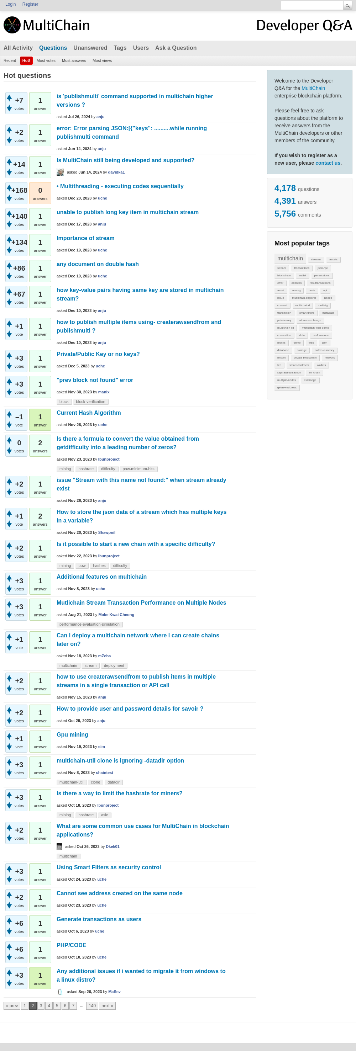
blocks (281, 342)
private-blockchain (305, 357)
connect (282, 305)
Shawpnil (106, 532)
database (283, 350)
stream (281, 268)
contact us (327, 163)
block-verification (90, 401)
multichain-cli (285, 327)
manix (104, 392)
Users (141, 48)
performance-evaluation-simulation (89, 624)
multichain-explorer (304, 297)
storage (302, 350)
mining (296, 290)
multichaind (302, 305)
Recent (10, 60)
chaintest (104, 772)
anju (100, 117)
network (330, 357)
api (325, 290)
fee (279, 365)
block (64, 401)
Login (10, 4)
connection (284, 335)
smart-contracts (299, 365)
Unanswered (90, 48)
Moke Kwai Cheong (116, 614)
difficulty (108, 469)
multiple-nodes (286, 380)
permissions (322, 275)
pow (81, 565)
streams (316, 259)
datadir (114, 782)
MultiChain (313, 88)
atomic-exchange (310, 320)
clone (95, 782)
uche (102, 198)
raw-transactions (320, 283)
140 (92, 1005)
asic (104, 815)
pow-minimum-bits (138, 469)
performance (321, 335)
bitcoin (281, 357)
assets (333, 259)
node (312, 290)
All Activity (18, 48)
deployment (114, 665)
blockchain (284, 275)
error (280, 283)
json (325, 342)
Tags (120, 48)
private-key (284, 320)
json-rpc (323, 268)
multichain (290, 258)
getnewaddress (287, 387)
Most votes (46, 60)
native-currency (324, 350)
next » (107, 1005)
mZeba (104, 656)
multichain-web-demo (315, 327)
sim (101, 746)
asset (280, 290)
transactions (301, 268)
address (297, 283)
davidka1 (116, 172)
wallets (321, 365)
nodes (328, 297)
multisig (323, 305)
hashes (99, 565)
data (302, 335)
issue (280, 297)
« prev (12, 1005)
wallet (302, 275)
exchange (310, 380)
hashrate (86, 469)
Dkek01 (113, 846)
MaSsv (114, 991)
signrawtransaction (289, 372)
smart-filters (306, 312)
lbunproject (109, 459)
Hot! (26, 60)
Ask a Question (176, 48)
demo (296, 342)
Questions (53, 48)
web (311, 342)
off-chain (314, 372)
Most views (102, 60)
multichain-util (71, 782)
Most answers (74, 60)
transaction (284, 312)
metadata (328, 312)
